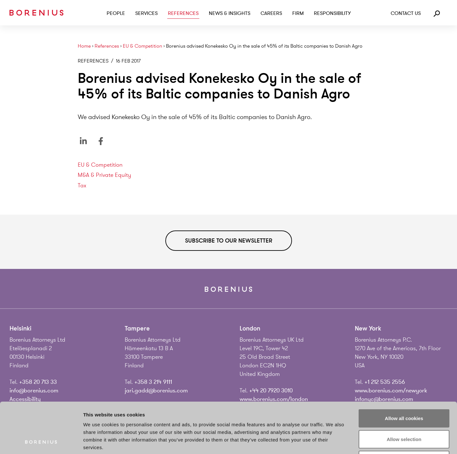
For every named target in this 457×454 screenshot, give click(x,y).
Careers (271, 13)
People (116, 13)
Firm (298, 13)
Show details (333, 441)
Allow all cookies (404, 370)
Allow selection (404, 391)
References (183, 13)
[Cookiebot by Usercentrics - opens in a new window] (41, 441)
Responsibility (332, 13)
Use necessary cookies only (404, 412)
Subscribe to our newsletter (228, 240)
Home (84, 46)
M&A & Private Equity (104, 175)
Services (146, 13)
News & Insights (229, 13)
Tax (82, 185)
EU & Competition (142, 46)
